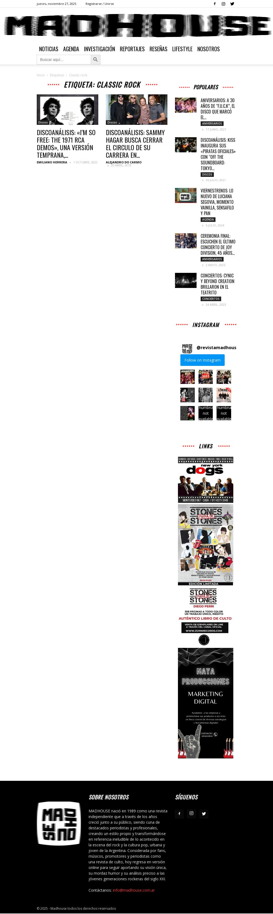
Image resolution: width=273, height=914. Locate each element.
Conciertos (211, 299)
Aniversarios (212, 123)
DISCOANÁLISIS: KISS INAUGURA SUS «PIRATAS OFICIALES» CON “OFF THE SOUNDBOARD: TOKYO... (218, 154)
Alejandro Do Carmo (123, 162)
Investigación (99, 49)
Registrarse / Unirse (100, 4)
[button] (187, 377)
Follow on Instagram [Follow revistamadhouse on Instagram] (202, 360)
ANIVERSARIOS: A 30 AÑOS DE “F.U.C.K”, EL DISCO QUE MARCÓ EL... (218, 109)
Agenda (71, 49)
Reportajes (132, 49)
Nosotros (208, 49)
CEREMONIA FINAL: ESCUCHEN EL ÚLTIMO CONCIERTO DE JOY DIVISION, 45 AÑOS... (218, 244)
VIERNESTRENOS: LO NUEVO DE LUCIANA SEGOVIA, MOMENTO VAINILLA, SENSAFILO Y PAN (217, 202)
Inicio (41, 75)
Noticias (48, 49)
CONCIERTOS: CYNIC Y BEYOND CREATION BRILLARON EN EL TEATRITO (217, 284)
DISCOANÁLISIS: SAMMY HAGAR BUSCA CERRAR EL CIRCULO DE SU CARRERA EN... (135, 143)
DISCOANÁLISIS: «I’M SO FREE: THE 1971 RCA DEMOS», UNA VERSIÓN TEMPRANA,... (66, 143)
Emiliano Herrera (52, 162)
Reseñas (158, 49)
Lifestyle (182, 49)
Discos (43, 122)
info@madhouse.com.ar (134, 890)
